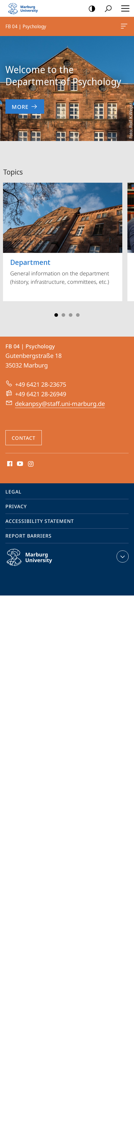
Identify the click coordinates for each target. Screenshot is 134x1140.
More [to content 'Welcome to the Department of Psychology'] (25, 106)
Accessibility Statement (39, 521)
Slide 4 (78, 315)
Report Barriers (28, 535)
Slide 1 (56, 315)
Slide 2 (63, 315)
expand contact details (122, 556)
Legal (13, 491)
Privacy (16, 506)
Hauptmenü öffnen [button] (123, 8)
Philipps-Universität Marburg (35, 562)
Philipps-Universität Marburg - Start (25, 8)
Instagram (31, 464)
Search (106, 8)
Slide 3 (70, 315)
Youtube (19, 464)
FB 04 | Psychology (123, 27)
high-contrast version (90, 8)
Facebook (9, 464)
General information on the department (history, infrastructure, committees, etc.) (62, 234)
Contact (23, 438)
